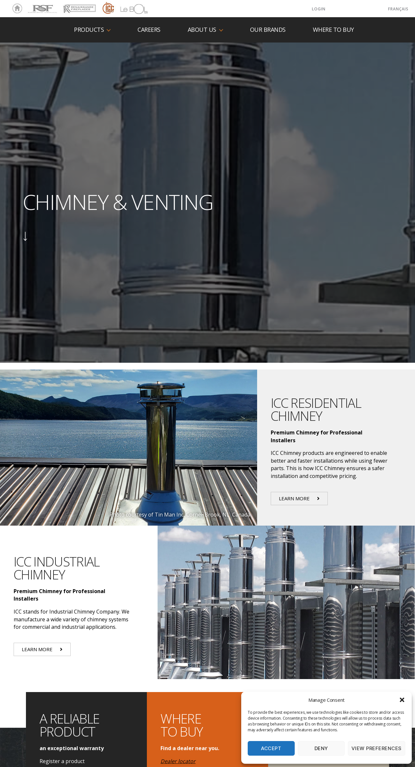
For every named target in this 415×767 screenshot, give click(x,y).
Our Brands (268, 29)
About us (202, 29)
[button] (402, 700)
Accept (271, 748)
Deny (321, 748)
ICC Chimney (107, 9)
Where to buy (333, 29)
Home (15, 9)
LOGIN (319, 9)
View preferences (376, 748)
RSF (31, 6)
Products (89, 29)
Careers (148, 29)
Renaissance (78, 6)
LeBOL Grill (128, 9)
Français (398, 9)
